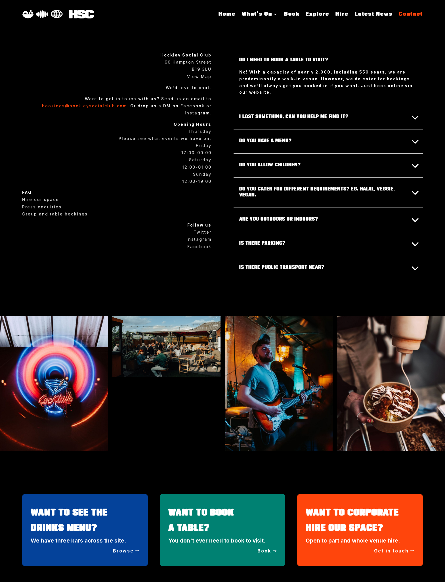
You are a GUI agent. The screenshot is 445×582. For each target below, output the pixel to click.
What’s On (257, 14)
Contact (411, 14)
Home (227, 14)
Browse (123, 551)
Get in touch (391, 551)
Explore (317, 14)
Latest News (373, 14)
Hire (342, 14)
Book (291, 14)
